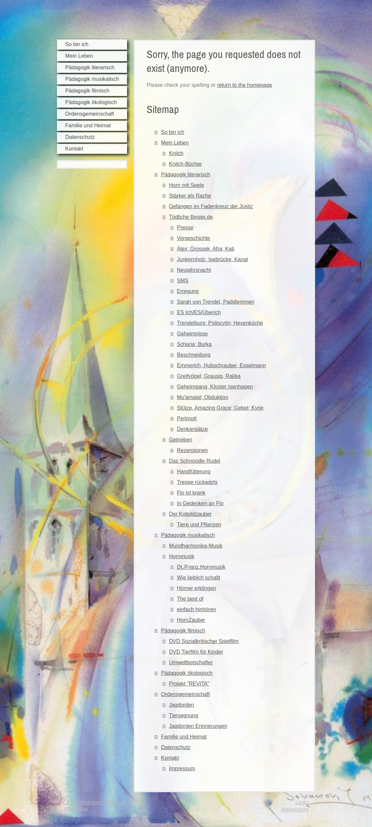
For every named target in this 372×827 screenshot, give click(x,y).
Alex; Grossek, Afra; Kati (205, 249)
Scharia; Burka (194, 344)
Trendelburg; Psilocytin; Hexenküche (220, 323)
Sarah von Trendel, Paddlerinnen (216, 302)
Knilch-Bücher (185, 164)
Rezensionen (192, 450)
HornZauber (191, 620)
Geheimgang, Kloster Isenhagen (215, 386)
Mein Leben (175, 143)
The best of (190, 599)
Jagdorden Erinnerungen (198, 726)
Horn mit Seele (186, 185)
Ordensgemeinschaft (185, 694)
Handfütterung (193, 471)
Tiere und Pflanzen (199, 524)
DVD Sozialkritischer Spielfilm (204, 641)
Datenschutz (176, 747)
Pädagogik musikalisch (188, 535)
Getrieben (180, 440)
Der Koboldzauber (190, 514)
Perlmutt (187, 418)
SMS (183, 280)
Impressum (182, 768)
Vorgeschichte (193, 238)
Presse (185, 227)
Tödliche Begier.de (191, 217)
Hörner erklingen (196, 588)
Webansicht (294, 809)
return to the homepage (244, 85)
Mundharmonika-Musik (196, 546)
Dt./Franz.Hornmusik (201, 567)
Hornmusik (181, 556)
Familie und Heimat (184, 736)
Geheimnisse (192, 333)
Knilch (176, 153)
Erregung (188, 291)
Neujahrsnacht (194, 270)
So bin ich (172, 132)
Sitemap (116, 802)
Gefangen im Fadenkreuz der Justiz (211, 206)
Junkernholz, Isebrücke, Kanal (212, 259)
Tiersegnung (183, 715)
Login (302, 802)
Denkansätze (192, 429)
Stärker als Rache (190, 196)
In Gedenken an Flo (200, 503)
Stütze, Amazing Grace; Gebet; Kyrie (220, 408)
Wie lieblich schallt (198, 577)
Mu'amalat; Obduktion (202, 397)
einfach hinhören (196, 609)
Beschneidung (193, 355)
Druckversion (83, 802)
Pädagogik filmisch (183, 630)
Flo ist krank (191, 493)
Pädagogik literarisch (185, 174)
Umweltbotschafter (191, 662)
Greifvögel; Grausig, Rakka (209, 376)
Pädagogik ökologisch (187, 673)
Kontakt (170, 758)
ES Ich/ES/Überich (199, 312)
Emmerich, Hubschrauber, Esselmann (221, 365)
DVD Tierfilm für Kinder (196, 652)
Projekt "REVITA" (189, 683)
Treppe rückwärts (197, 482)
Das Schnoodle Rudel (194, 461)
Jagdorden (181, 705)
